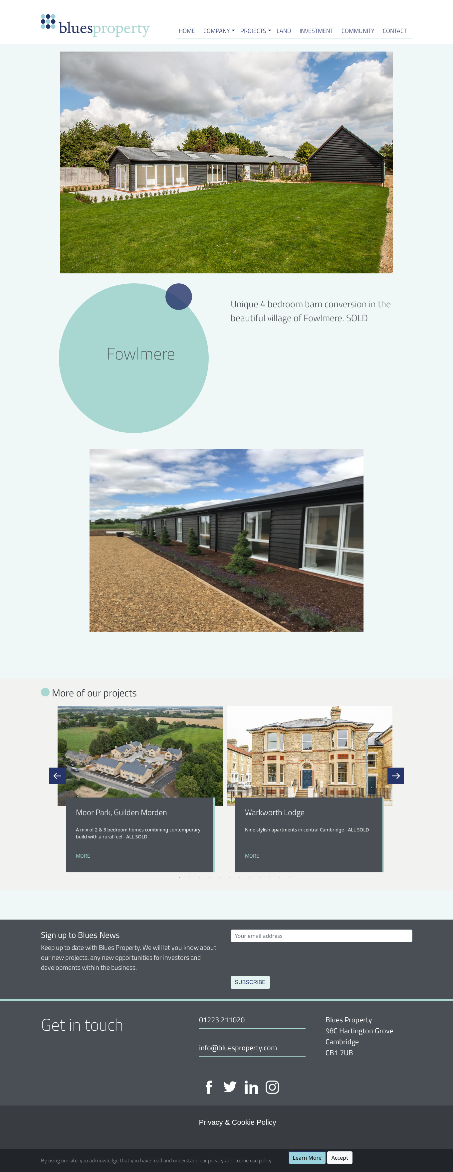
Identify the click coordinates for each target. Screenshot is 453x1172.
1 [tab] (179, 877)
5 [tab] (219, 877)
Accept (340, 1157)
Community (357, 31)
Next (395, 776)
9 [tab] (259, 877)
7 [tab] (239, 877)
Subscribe (250, 982)
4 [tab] (209, 877)
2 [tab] (189, 877)
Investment (316, 31)
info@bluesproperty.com (238, 1047)
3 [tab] (199, 877)
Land (284, 31)
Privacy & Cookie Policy (237, 1122)
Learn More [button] (307, 1157)
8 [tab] (249, 877)
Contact (395, 31)
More (83, 855)
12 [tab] (289, 877)
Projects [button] (253, 31)
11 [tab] (279, 877)
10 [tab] (269, 877)
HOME (187, 31)
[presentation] (281, 958)
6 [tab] (229, 877)
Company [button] (216, 31)
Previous (57, 776)
